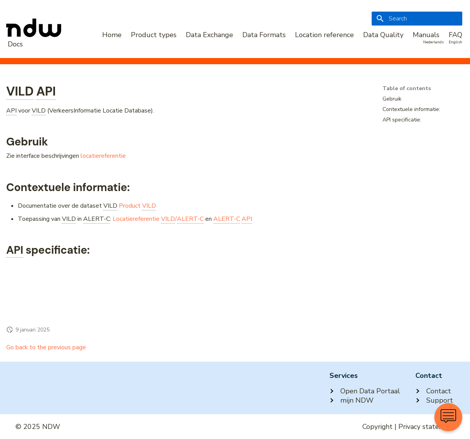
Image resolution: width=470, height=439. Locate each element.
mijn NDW (351, 400)
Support (434, 400)
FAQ (455, 34)
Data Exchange (209, 34)
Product (137, 206)
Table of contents (407, 88)
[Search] (417, 19)
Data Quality (383, 34)
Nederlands (433, 42)
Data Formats (264, 34)
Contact (433, 391)
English (455, 42)
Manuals (426, 34)
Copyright (377, 426)
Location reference (324, 34)
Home (112, 34)
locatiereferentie (103, 156)
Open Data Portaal (364, 391)
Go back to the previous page (46, 347)
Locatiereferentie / (158, 219)
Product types (154, 34)
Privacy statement (426, 426)
